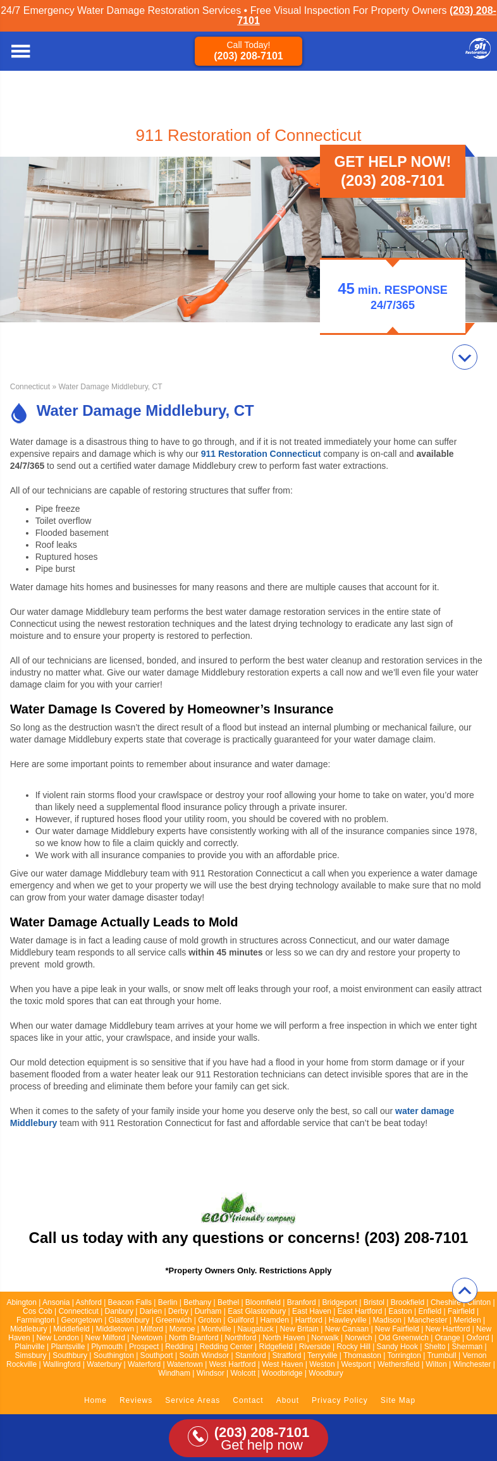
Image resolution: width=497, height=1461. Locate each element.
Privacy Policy (340, 1400)
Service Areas (192, 1400)
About (287, 1400)
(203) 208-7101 (248, 56)
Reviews (136, 1400)
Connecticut (30, 386)
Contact (248, 1400)
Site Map (398, 1400)
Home (95, 1400)
